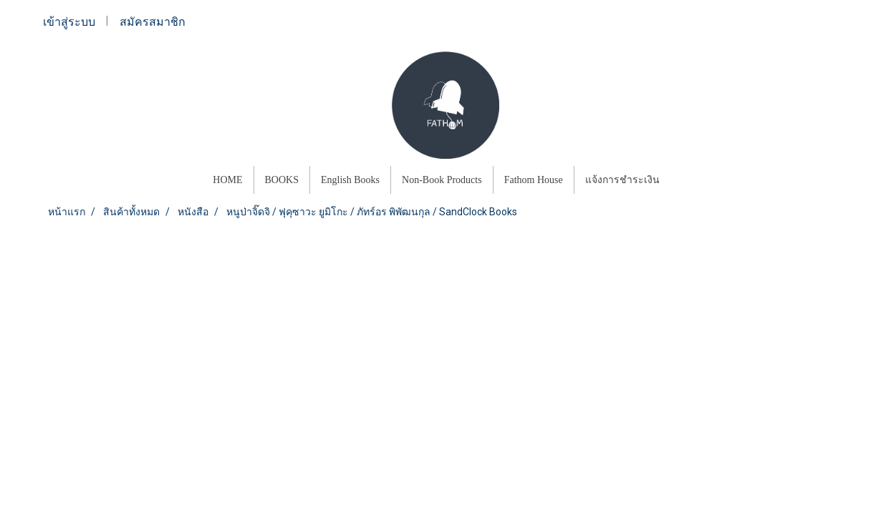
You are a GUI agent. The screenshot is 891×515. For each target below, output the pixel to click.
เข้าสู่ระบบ (69, 22)
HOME (227, 180)
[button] (683, 180)
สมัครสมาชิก (153, 22)
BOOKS (282, 180)
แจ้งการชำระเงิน (622, 180)
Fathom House (533, 180)
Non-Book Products (442, 180)
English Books (350, 180)
